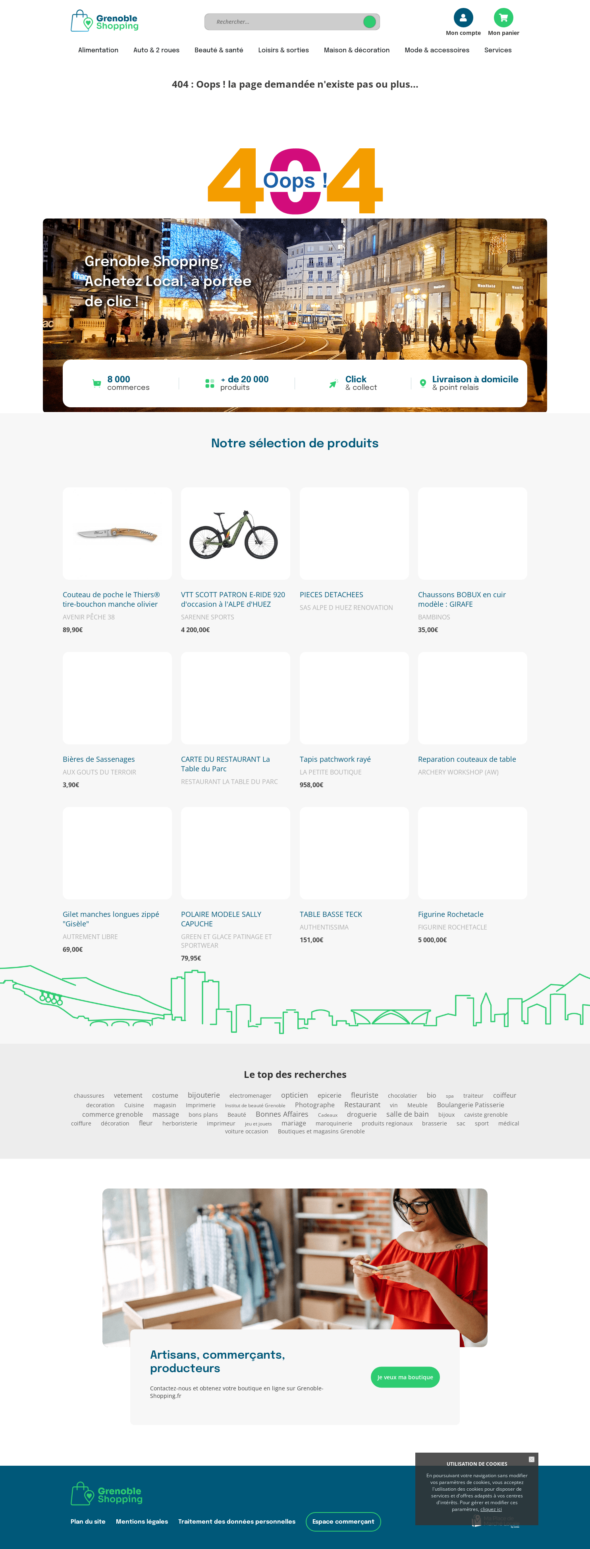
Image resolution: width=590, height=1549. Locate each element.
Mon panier (503, 32)
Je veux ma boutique (405, 1377)
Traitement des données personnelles (236, 1522)
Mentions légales (142, 1522)
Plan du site (88, 1522)
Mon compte (463, 32)
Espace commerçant (343, 1522)
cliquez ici (491, 1509)
